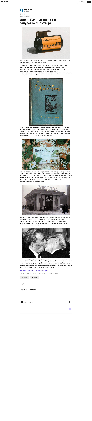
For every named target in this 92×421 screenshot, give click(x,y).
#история (44, 270)
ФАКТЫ (22, 14)
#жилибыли (23, 270)
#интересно (37, 270)
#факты (30, 270)
